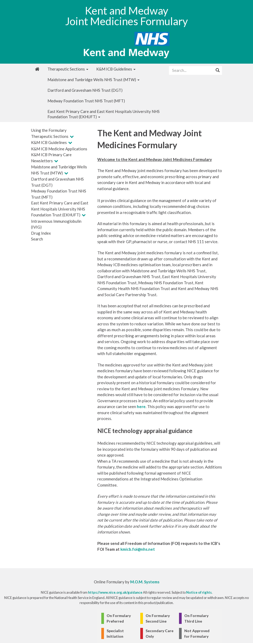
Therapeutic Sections (67, 69)
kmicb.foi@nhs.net (137, 549)
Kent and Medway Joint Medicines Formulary (126, 16)
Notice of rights (199, 592)
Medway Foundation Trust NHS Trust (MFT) (86, 100)
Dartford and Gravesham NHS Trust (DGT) (85, 90)
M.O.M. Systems (144, 581)
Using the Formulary (49, 130)
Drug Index (41, 233)
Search (37, 239)
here (141, 406)
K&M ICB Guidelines (116, 69)
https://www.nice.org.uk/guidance (115, 592)
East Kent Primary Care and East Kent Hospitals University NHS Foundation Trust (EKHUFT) (103, 114)
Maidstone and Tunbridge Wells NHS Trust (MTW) (93, 79)
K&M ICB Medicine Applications (59, 148)
